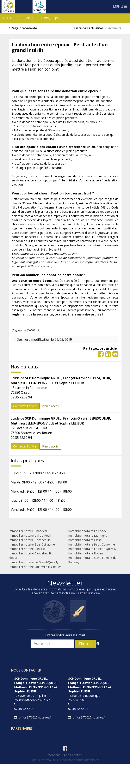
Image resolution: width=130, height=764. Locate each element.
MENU (120, 6)
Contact (77, 755)
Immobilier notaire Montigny (87, 535)
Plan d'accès (50, 406)
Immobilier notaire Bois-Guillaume (32, 544)
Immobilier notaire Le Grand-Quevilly (33, 562)
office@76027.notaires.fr (35, 717)
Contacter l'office (24, 406)
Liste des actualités (89, 28)
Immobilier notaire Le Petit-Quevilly (92, 549)
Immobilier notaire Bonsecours (30, 540)
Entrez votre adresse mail (65, 635)
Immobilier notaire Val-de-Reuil (30, 535)
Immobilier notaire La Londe (87, 531)
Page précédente (23, 28)
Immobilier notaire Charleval (28, 531)
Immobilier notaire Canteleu (28, 549)
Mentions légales (59, 755)
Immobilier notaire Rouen (85, 553)
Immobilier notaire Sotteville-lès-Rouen (35, 567)
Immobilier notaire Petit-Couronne (91, 544)
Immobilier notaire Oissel (85, 540)
